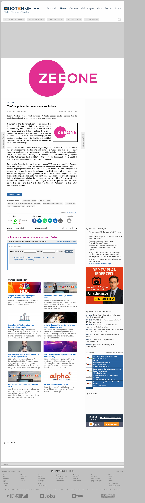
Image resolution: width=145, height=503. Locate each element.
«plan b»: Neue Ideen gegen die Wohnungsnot (100, 346)
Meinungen (87, 8)
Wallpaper (30, 206)
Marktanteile (59, 478)
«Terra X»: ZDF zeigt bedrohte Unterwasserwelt (100, 341)
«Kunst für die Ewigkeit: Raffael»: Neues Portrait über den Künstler (105, 237)
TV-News (40, 477)
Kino (99, 8)
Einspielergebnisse (96, 480)
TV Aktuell (15, 490)
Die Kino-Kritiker (95, 478)
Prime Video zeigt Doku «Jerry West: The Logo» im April (105, 233)
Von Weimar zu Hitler (14, 19)
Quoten (73, 8)
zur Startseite (41, 228)
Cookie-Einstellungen (114, 485)
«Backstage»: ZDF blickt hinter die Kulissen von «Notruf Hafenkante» (101, 326)
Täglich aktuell (60, 480)
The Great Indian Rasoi (16, 206)
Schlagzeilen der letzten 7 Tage (100, 264)
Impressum (112, 487)
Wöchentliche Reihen (62, 477)
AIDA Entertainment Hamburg (101, 358)
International (41, 482)
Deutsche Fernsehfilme (106, 490)
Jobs (110, 478)
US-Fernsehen (42, 485)
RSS (4, 477)
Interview (23, 480)
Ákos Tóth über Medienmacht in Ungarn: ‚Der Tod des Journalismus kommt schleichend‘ (104, 253)
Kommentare (14, 194)
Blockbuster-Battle (96, 482)
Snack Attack (70, 203)
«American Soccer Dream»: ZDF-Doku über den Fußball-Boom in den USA (104, 331)
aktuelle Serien (86, 490)
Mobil (4, 480)
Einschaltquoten (55, 490)
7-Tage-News (6, 482)
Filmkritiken (32, 490)
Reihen (22, 478)
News (63, 8)
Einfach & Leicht (44, 201)
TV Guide (63, 490)
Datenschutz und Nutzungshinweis (113, 482)
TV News (47, 490)
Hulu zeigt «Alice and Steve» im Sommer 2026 (105, 257)
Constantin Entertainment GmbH (102, 377)
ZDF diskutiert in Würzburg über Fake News (102, 336)
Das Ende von (91, 19)
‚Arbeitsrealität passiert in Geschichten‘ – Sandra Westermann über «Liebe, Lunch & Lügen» (103, 247)
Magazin (52, 8)
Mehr (118, 8)
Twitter (5, 485)
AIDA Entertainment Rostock (103, 371)
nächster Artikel (69, 228)
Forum (108, 8)
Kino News (8, 490)
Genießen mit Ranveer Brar (52, 203)
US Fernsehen (40, 490)
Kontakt (111, 480)
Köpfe (39, 483)
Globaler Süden (74, 19)
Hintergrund (23, 477)
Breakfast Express (29, 201)
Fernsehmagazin (23, 490)
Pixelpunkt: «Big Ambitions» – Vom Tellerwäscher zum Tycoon (101, 242)
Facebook (5, 483)
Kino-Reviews (77, 480)
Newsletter (6, 478)
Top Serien (117, 490)
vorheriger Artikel (15, 228)
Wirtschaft (41, 480)
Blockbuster (70, 490)
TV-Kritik (75, 478)
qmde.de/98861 (72, 212)
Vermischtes (41, 478)
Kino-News (94, 477)
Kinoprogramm (95, 490)
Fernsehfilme (77, 490)
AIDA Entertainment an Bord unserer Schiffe (98, 364)
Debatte (75, 477)
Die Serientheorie (36, 19)
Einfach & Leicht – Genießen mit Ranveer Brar (24, 203)
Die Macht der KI (55, 19)
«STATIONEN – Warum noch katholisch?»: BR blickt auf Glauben (105, 260)
